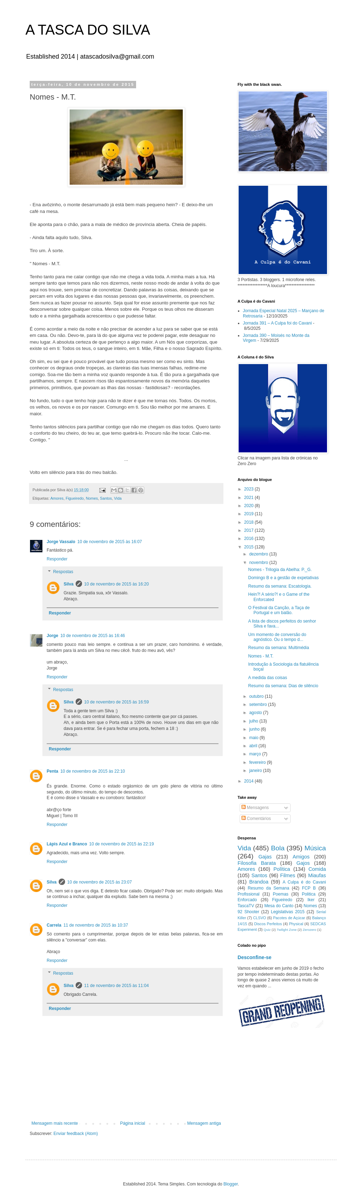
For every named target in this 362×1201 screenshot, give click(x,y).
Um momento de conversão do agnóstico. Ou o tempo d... (277, 637)
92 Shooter (248, 911)
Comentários (256, 818)
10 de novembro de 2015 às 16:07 (109, 541)
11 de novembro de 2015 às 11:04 (116, 985)
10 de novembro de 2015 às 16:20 (116, 584)
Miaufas (317, 875)
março (255, 753)
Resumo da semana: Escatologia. (279, 586)
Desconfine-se (255, 957)
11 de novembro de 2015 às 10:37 (95, 925)
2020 (249, 505)
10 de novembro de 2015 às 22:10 (92, 771)
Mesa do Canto (278, 905)
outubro (257, 696)
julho (254, 721)
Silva (69, 584)
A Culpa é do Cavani (304, 882)
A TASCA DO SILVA (87, 29)
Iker (311, 899)
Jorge (52, 635)
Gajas (265, 857)
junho (255, 729)
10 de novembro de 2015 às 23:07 (99, 882)
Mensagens (255, 807)
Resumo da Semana (268, 888)
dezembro (259, 554)
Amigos (301, 857)
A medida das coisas (267, 677)
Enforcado (247, 899)
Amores (56, 498)
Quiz (267, 930)
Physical (296, 924)
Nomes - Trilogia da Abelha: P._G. (280, 569)
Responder (57, 559)
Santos (106, 498)
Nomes (92, 498)
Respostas (63, 571)
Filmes (287, 875)
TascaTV (246, 905)
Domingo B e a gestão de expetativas (283, 577)
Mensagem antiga (204, 1123)
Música (315, 848)
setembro (258, 704)
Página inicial (132, 1123)
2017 (249, 530)
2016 (249, 538)
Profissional (248, 894)
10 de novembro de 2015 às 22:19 (121, 844)
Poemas (280, 894)
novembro (259, 562)
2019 (249, 513)
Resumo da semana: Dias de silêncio (283, 685)
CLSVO (259, 918)
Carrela (54, 925)
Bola (277, 848)
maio (254, 737)
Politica (309, 894)
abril (253, 745)
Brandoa (258, 882)
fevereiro (258, 762)
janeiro (256, 770)
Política (281, 869)
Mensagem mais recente (54, 1123)
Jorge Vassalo (61, 541)
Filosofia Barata (257, 863)
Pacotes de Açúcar (289, 918)
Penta (52, 771)
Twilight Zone (287, 930)
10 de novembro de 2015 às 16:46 (92, 635)
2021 (249, 497)
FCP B (309, 888)
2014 (249, 781)
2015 (249, 547)
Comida (317, 869)
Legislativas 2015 (287, 911)
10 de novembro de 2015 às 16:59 (116, 702)
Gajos (303, 863)
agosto (256, 712)
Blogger (230, 1184)
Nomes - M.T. (260, 656)
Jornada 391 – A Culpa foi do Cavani (277, 323)
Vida (117, 498)
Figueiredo (75, 498)
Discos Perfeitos (268, 924)
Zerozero (309, 930)
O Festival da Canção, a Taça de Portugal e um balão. (279, 610)
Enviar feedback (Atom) (75, 1133)
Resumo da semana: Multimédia (278, 647)
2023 (249, 489)
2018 (249, 522)
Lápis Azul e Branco (67, 844)
